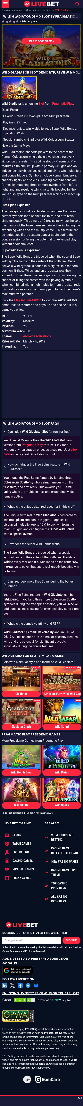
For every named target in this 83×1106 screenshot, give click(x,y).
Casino (18, 10)
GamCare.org (22, 1067)
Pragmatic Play (43, 10)
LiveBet (6, 10)
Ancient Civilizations (37, 336)
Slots (28, 10)
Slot (41, 104)
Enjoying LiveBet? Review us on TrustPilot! (40, 993)
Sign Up (71, 940)
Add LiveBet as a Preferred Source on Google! (35, 965)
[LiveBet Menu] (5, 4)
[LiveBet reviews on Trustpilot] (39, 1000)
